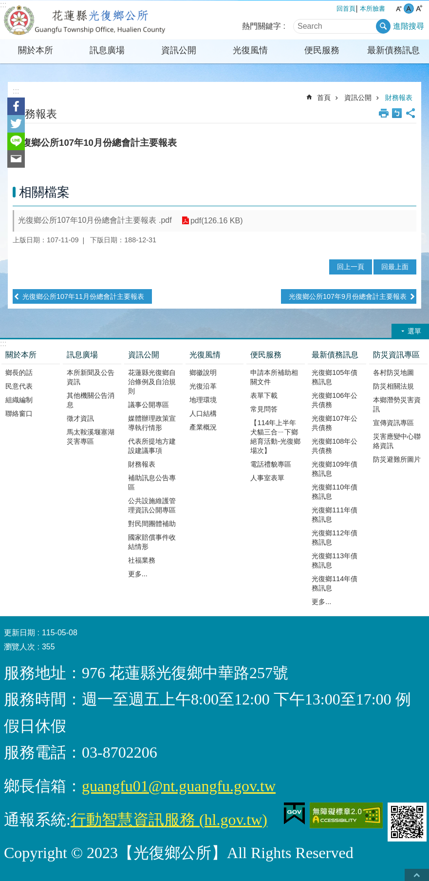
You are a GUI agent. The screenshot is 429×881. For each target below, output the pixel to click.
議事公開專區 (148, 405)
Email (16, 159)
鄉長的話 (19, 372)
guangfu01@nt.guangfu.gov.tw (179, 786)
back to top (417, 875)
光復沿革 (203, 386)
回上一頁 (350, 267)
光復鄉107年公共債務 (334, 422)
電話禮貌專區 (270, 464)
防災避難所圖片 (397, 459)
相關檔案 (44, 192)
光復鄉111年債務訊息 (334, 514)
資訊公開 (178, 50)
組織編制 (19, 400)
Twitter (16, 124)
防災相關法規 (393, 386)
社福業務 (141, 560)
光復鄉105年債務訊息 (334, 377)
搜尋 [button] (383, 26)
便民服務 (321, 50)
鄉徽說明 (203, 372)
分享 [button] (410, 113)
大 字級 (419, 8)
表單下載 (264, 395)
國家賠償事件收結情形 (152, 541)
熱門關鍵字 (261, 26)
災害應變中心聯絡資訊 (397, 441)
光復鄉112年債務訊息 (334, 537)
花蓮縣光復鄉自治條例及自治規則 (152, 382)
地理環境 (203, 400)
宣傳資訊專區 (393, 423)
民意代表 (19, 386)
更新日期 (19, 632)
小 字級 (398, 8)
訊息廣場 (107, 50)
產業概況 (203, 427)
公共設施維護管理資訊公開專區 (152, 505)
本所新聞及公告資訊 (90, 377)
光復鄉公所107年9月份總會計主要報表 (348, 296)
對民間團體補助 (152, 524)
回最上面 (395, 267)
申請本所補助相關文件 (274, 377)
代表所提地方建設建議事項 (152, 445)
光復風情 (250, 50)
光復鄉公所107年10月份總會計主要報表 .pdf (95, 220)
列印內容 (384, 113)
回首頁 (345, 8)
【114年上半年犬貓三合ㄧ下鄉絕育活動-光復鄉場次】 (275, 436)
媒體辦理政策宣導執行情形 (152, 422)
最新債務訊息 (393, 50)
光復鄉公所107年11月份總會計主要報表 (83, 296)
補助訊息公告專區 (152, 482)
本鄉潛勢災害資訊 (397, 404)
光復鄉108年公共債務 (334, 445)
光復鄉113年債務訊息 (334, 560)
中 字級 (409, 8)
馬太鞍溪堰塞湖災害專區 (90, 436)
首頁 (324, 97)
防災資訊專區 (396, 355)
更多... (138, 574)
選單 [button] (414, 331)
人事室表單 (267, 478)
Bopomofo (397, 113)
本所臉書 (372, 8)
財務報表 (398, 97)
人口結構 (203, 413)
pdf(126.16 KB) (216, 220)
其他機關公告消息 (90, 400)
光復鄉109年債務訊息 (334, 468)
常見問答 (264, 409)
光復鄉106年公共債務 (334, 400)
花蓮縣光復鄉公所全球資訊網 (85, 19)
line (16, 141)
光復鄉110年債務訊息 (334, 491)
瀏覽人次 (19, 647)
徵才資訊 (80, 418)
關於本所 (35, 50)
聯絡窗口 (19, 413)
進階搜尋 (408, 26)
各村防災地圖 (393, 372)
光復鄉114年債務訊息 (334, 583)
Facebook (16, 106)
